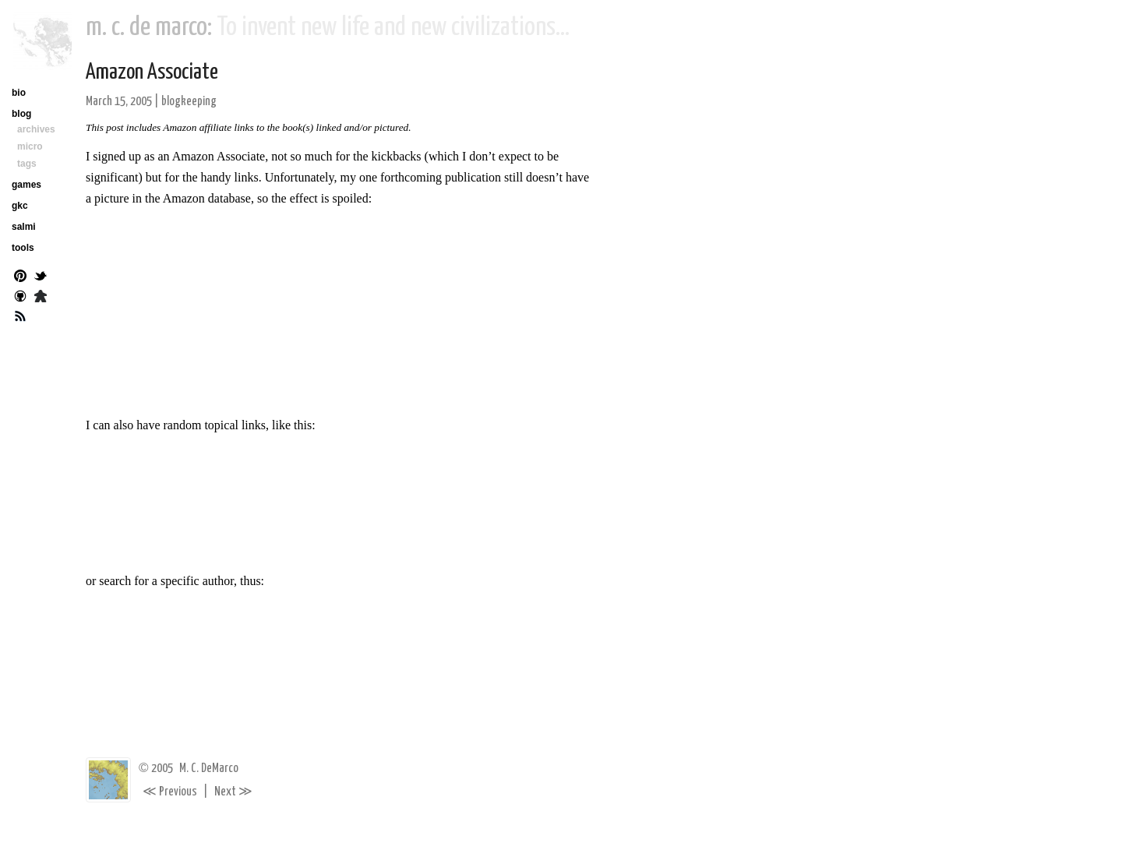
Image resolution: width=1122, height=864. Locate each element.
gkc (20, 205)
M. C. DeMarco (208, 768)
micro (30, 146)
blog (21, 113)
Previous (170, 792)
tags (27, 163)
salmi (24, 226)
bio (19, 92)
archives (36, 129)
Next (233, 792)
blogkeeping (189, 102)
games (26, 184)
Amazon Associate (152, 72)
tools (23, 247)
